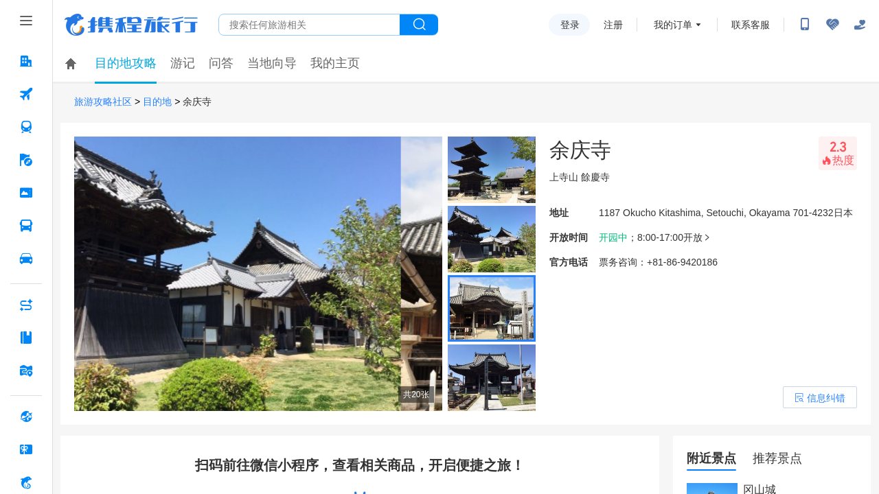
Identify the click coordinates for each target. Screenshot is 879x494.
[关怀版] (860, 25)
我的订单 (673, 25)
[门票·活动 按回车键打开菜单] (26, 192)
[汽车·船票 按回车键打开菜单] (26, 225)
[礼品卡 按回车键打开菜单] (26, 449)
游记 (182, 63)
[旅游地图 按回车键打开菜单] (26, 370)
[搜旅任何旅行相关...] (309, 25)
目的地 (157, 102)
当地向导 (272, 63)
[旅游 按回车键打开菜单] (26, 159)
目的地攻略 (126, 63)
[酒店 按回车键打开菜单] (26, 61)
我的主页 (335, 63)
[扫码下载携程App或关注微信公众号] (805, 24)
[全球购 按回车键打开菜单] (26, 416)
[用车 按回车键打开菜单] (26, 258)
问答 (221, 63)
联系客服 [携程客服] (750, 25)
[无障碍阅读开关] (832, 25)
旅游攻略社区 (103, 102)
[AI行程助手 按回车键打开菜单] (26, 304)
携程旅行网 (131, 25)
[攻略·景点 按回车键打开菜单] (26, 337)
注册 (613, 25)
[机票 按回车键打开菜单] (26, 94)
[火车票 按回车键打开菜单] (26, 127)
